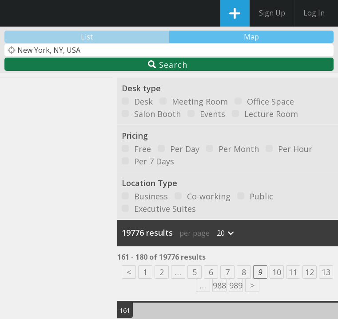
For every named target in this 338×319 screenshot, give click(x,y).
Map (251, 37)
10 (276, 272)
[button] (18, 160)
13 (326, 272)
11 (293, 272)
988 (219, 285)
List (87, 37)
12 (309, 272)
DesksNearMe (14, 13)
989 (236, 285)
